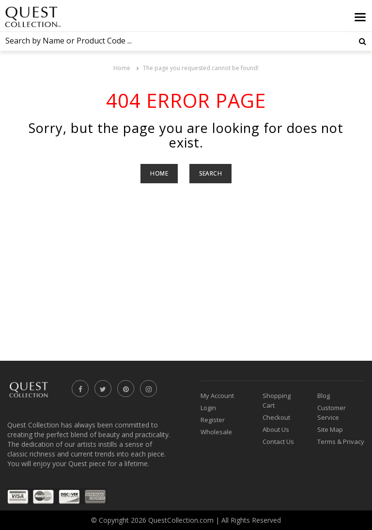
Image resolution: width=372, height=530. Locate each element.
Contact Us (278, 441)
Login (208, 407)
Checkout (276, 417)
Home (121, 68)
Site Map (330, 429)
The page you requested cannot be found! (201, 68)
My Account (217, 395)
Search (210, 173)
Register (213, 419)
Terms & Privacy (340, 441)
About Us (276, 429)
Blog (323, 395)
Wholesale (216, 431)
